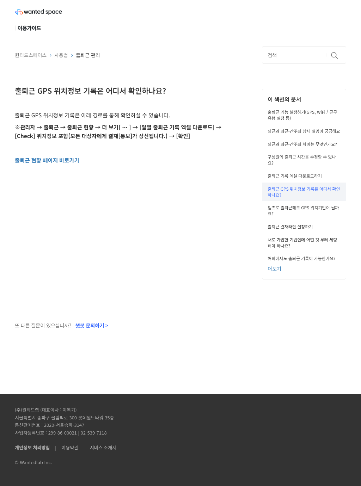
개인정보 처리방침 (32, 447)
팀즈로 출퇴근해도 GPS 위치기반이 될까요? (303, 210)
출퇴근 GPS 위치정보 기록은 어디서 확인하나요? (304, 192)
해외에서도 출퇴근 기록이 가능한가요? (301, 258)
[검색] (304, 55)
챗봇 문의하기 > (91, 325)
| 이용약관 (65, 447)
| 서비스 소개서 (98, 447)
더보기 (274, 268)
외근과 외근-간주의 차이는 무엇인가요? (302, 144)
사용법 (61, 55)
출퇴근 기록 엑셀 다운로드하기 (295, 176)
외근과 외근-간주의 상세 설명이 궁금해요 (304, 131)
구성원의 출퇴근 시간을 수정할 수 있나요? (302, 160)
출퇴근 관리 (88, 55)
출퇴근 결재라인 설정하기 (290, 226)
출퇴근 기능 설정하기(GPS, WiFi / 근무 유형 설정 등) (302, 115)
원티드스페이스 (31, 55)
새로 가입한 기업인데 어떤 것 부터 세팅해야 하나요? (302, 242)
